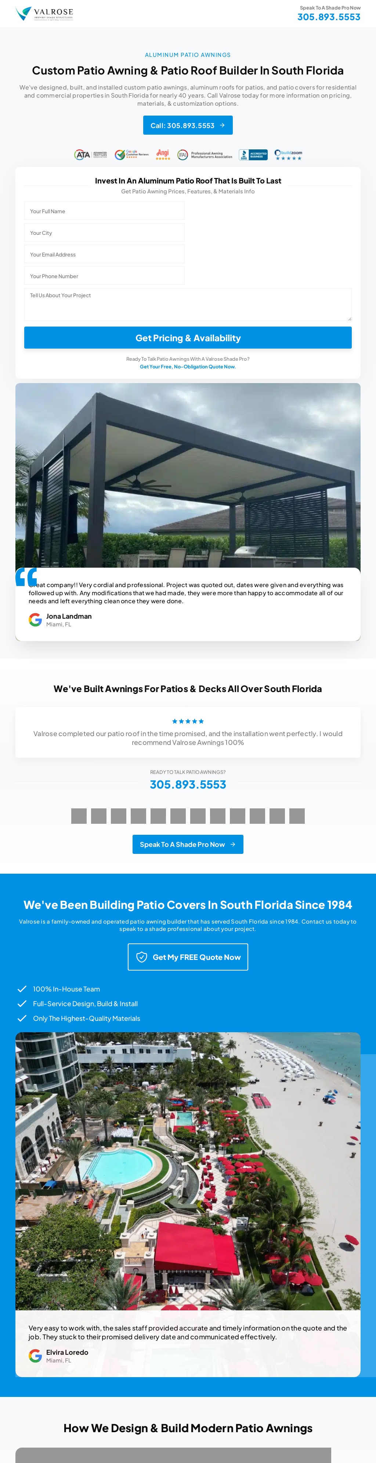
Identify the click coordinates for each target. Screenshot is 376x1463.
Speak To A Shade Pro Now (182, 844)
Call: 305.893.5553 (183, 125)
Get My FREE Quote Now (188, 957)
